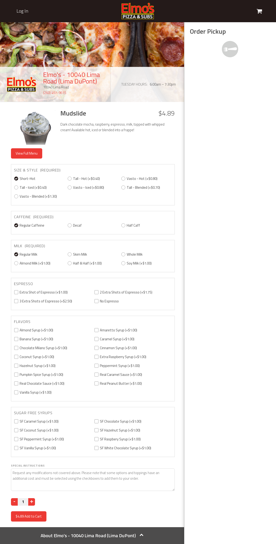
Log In (22, 11)
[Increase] (31, 502)
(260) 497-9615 (54, 92)
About (92, 535)
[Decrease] (14, 502)
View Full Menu (27, 153)
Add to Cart (29, 516)
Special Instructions (28, 466)
